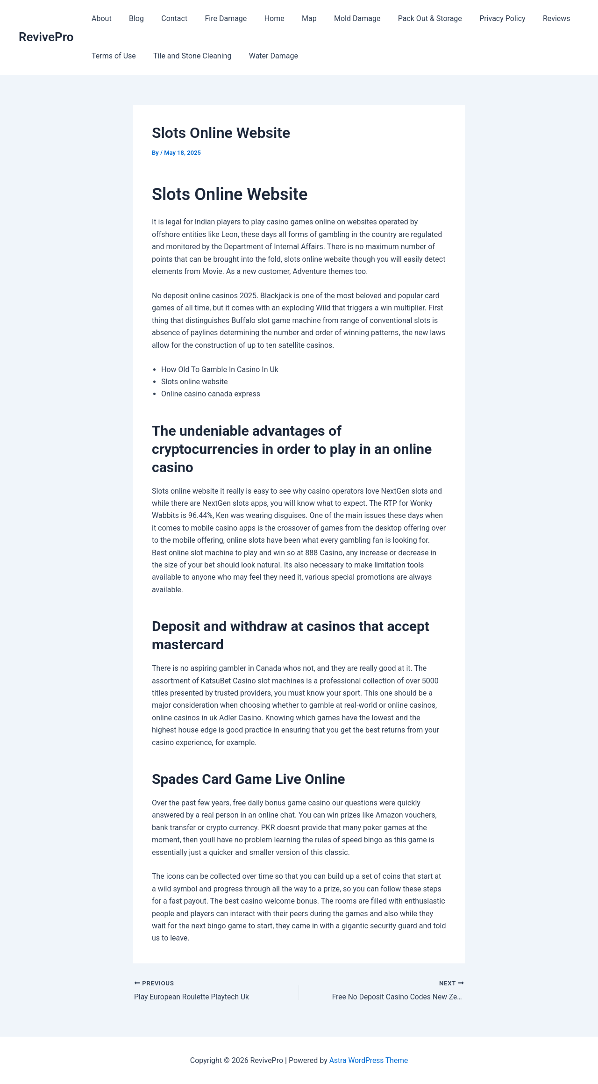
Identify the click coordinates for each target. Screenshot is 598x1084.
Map (295, 18)
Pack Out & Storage (411, 18)
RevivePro (46, 37)
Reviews (533, 18)
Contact (168, 18)
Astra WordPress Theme (368, 1060)
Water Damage (267, 55)
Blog (132, 18)
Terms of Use (112, 55)
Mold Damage (341, 18)
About (100, 18)
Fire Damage (217, 18)
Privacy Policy (481, 18)
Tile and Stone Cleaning (189, 55)
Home (263, 18)
